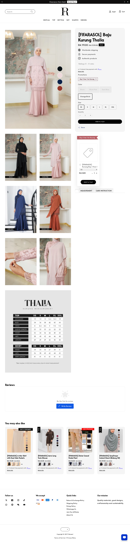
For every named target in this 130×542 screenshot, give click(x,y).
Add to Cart (100, 121)
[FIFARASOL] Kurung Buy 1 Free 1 (88, 165)
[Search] (32, 11)
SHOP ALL (46, 20)
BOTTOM (61, 20)
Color (80, 84)
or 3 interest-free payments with (19, 468)
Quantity (81, 112)
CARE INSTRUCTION (104, 190)
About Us (70, 515)
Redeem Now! (75, 2)
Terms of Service (59, 538)
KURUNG (84, 20)
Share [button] (81, 127)
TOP (53, 20)
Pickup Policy (71, 506)
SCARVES (75, 20)
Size (79, 102)
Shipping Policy (72, 503)
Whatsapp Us (71, 509)
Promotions (82, 75)
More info (81, 71)
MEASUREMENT (86, 190)
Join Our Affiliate (73, 512)
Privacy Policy (71, 538)
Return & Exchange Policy (75, 500)
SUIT (68, 20)
